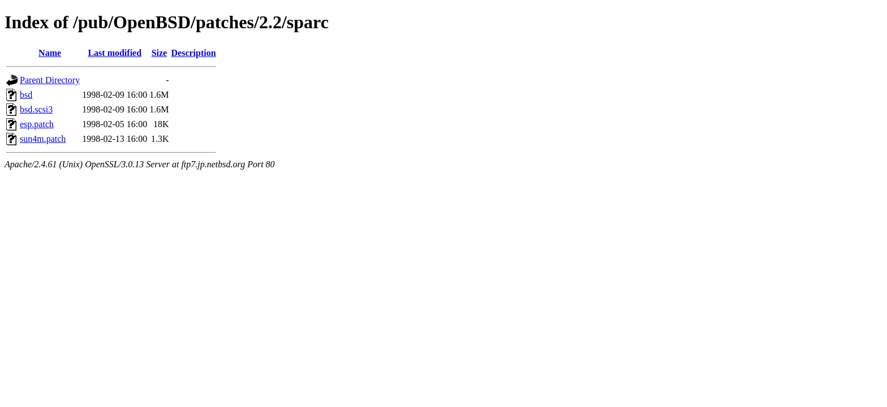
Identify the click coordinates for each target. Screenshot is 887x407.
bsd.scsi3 (36, 109)
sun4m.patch (43, 139)
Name (49, 53)
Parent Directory (50, 80)
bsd (26, 94)
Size (159, 53)
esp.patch (37, 124)
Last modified (114, 53)
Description (193, 53)
